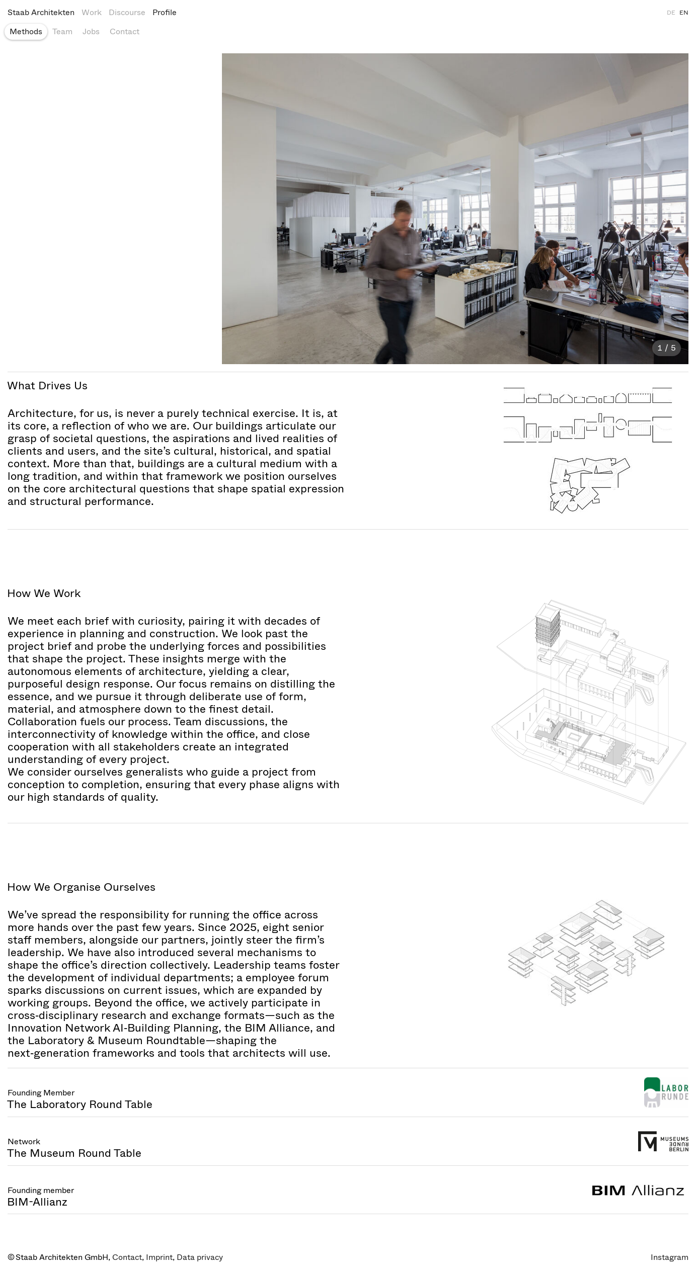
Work (92, 12)
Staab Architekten (41, 12)
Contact (124, 31)
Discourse (127, 12)
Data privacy (200, 1257)
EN (683, 12)
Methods (26, 31)
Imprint (159, 1257)
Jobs (91, 31)
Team (62, 31)
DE (671, 12)
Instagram (669, 1257)
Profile (164, 12)
